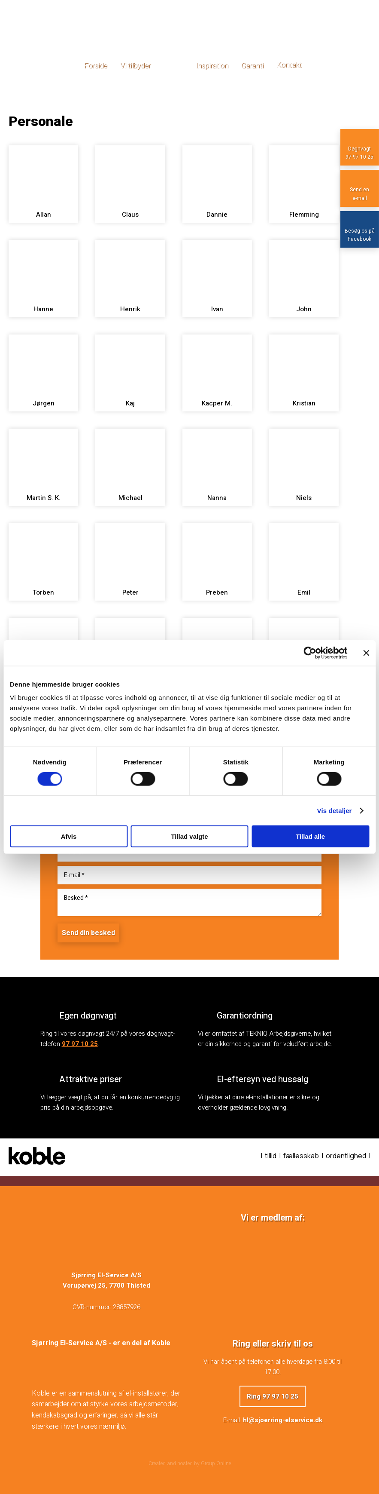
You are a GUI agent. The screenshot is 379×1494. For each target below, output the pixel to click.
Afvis (69, 836)
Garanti (252, 65)
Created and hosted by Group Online (190, 1463)
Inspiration (212, 65)
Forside (95, 65)
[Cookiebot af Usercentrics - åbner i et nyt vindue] (309, 652)
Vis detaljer (334, 810)
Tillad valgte (189, 836)
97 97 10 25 (80, 1044)
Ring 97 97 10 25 (272, 1396)
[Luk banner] (366, 653)
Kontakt (289, 64)
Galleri (173, 65)
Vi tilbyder (135, 65)
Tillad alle (310, 836)
